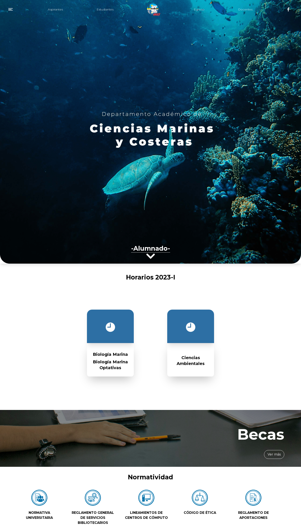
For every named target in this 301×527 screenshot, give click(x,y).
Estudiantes (105, 9)
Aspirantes (55, 9)
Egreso (199, 9)
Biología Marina (110, 354)
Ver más (274, 454)
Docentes (245, 9)
